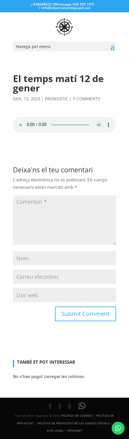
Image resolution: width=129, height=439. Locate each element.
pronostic (56, 98)
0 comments (86, 98)
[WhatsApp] (82, 405)
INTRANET (74, 430)
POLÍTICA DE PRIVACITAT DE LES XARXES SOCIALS (73, 423)
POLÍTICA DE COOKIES (77, 416)
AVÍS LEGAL (55, 430)
